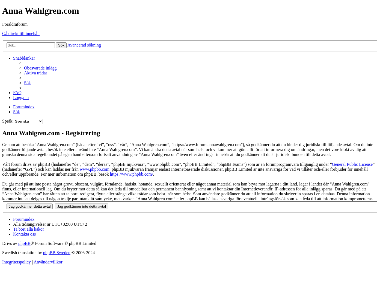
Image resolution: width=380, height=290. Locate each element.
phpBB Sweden (56, 252)
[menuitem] (40, 68)
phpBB (24, 243)
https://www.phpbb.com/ (131, 174)
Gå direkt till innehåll (21, 33)
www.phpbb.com (94, 169)
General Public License (352, 164)
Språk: (8, 121)
